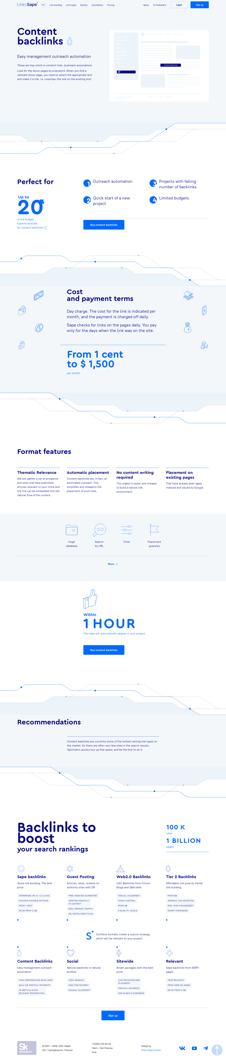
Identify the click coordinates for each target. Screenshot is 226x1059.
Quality (84, 5)
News (146, 5)
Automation (97, 5)
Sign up (199, 4)
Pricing (110, 5)
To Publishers (159, 5)
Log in (179, 4)
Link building (55, 5)
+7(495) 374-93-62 (101, 1043)
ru (43, 5)
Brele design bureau (151, 1050)
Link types (71, 5)
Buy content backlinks (103, 226)
